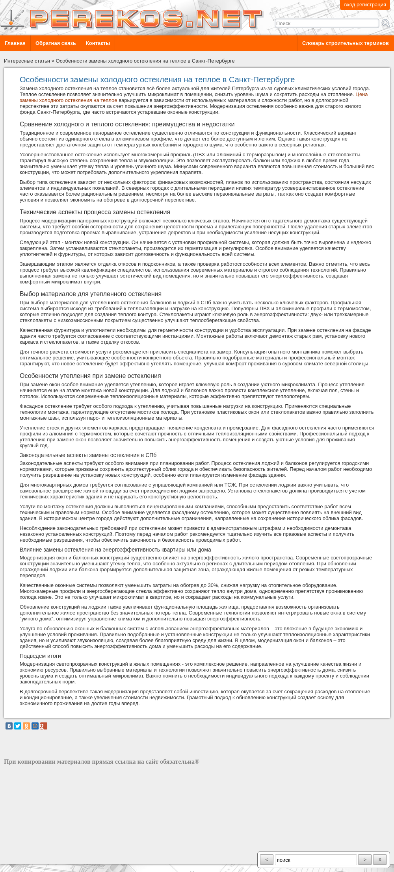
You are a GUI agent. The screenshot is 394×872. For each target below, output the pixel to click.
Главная (15, 43)
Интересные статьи (27, 61)
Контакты (98, 43)
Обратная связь (55, 43)
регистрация (371, 4)
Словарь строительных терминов (345, 43)
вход (349, 4)
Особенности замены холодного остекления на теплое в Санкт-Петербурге (145, 61)
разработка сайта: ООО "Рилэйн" (43, 857)
